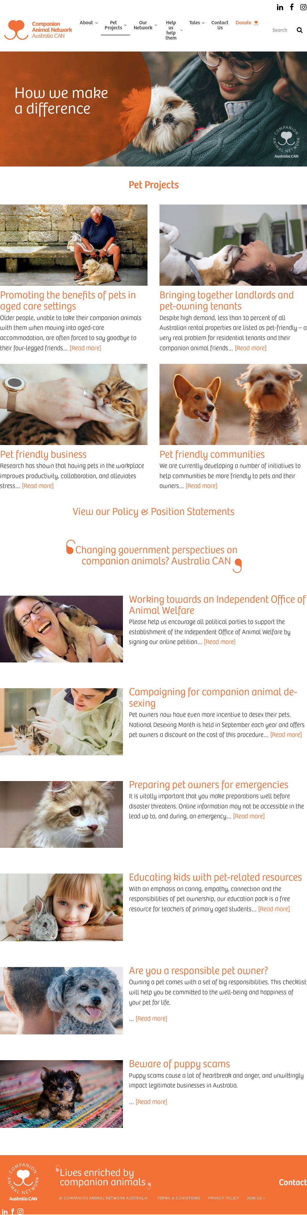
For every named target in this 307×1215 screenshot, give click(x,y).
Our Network (143, 25)
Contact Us (219, 25)
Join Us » (256, 1198)
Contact (293, 1181)
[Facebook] (291, 7)
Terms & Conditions (179, 1198)
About (86, 22)
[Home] (38, 30)
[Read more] (85, 348)
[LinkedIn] (280, 7)
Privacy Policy (223, 1198)
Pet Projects (113, 25)
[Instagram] (303, 7)
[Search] (299, 30)
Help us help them (171, 30)
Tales (194, 22)
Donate (243, 22)
